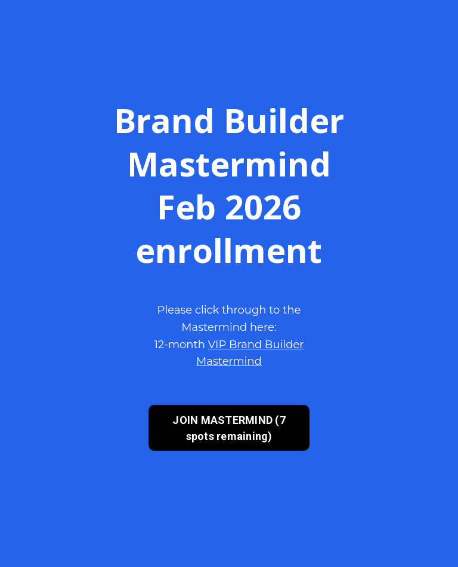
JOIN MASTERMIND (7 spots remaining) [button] (229, 428)
